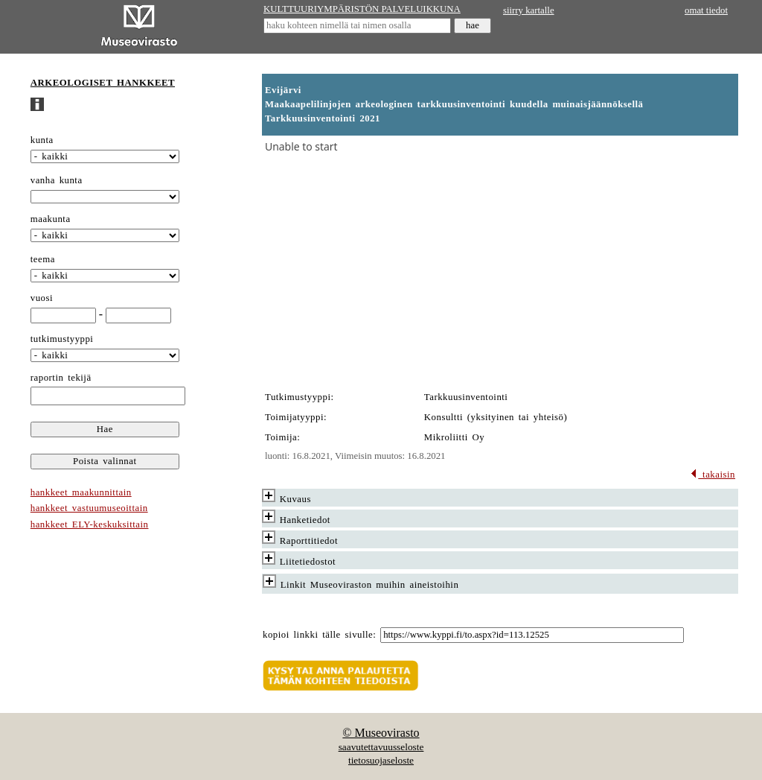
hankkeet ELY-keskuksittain (90, 524)
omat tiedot (706, 10)
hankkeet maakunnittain (81, 492)
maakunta (51, 219)
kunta (42, 140)
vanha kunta (57, 180)
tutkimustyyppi (62, 339)
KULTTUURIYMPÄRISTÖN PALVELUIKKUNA (362, 9)
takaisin (712, 474)
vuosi (42, 298)
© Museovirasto (380, 732)
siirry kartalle (528, 10)
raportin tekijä (61, 377)
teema (43, 259)
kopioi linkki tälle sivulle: (319, 635)
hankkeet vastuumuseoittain (89, 508)
